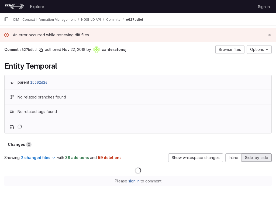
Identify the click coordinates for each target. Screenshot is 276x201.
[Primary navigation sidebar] (6, 19)
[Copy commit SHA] (40, 50)
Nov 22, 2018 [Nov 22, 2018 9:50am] (73, 49)
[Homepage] (14, 6)
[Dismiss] (269, 35)
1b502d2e (38, 82)
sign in (134, 181)
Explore (37, 6)
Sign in (264, 6)
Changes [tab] (20, 144)
